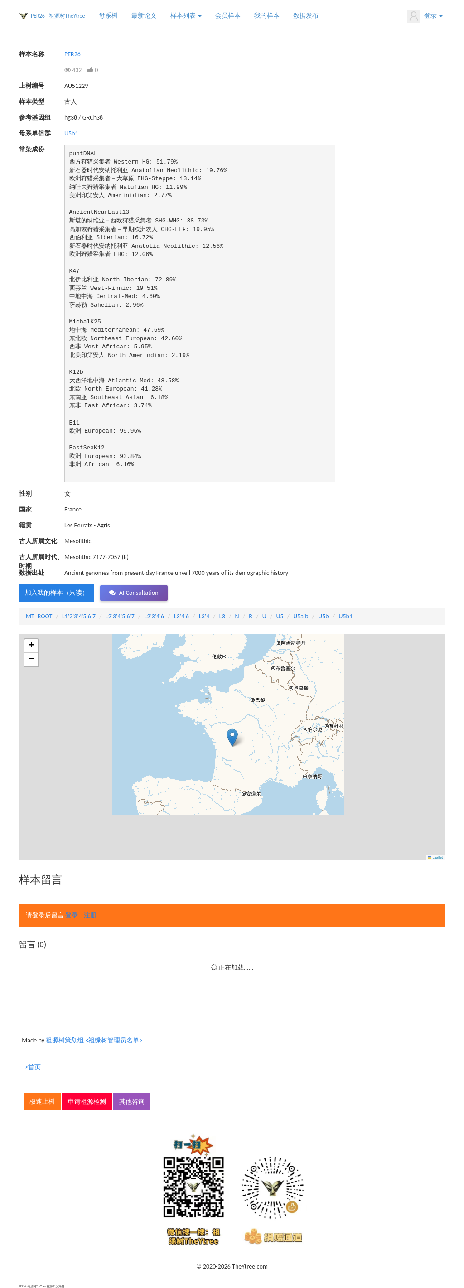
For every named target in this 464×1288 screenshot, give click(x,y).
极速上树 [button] (42, 1101)
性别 (25, 493)
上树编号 (31, 86)
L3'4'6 (181, 616)
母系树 (108, 15)
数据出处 (31, 573)
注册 (90, 915)
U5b (323, 616)
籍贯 (25, 525)
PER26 (72, 54)
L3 (222, 616)
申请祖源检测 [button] (87, 1101)
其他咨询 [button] (132, 1101)
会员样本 (228, 15)
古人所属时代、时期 (41, 557)
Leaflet (435, 857)
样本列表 (186, 15)
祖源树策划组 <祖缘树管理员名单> (94, 1040)
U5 (279, 616)
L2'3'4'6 (154, 616)
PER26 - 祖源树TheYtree (58, 16)
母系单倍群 (35, 133)
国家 (25, 509)
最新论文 (144, 15)
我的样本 (267, 15)
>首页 (33, 1067)
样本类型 (31, 102)
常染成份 (31, 149)
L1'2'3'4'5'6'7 (79, 616)
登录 (425, 16)
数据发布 (306, 15)
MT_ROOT (39, 616)
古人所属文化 (38, 541)
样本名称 (31, 54)
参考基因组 (35, 117)
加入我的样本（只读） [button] (56, 593)
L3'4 (204, 616)
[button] (232, 737)
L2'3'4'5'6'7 (120, 616)
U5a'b (300, 616)
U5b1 (71, 133)
